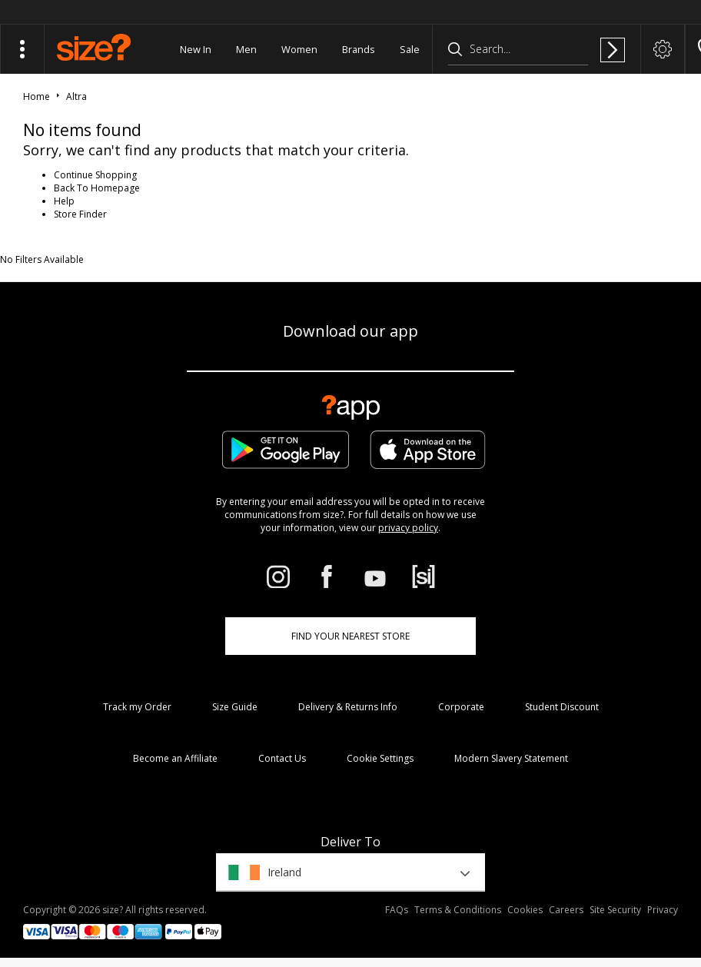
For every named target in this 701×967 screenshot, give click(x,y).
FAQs (396, 909)
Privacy (662, 909)
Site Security (615, 909)
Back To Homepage (97, 187)
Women (299, 49)
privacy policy (408, 527)
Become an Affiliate (175, 758)
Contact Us (282, 758)
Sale (410, 49)
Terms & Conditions (457, 909)
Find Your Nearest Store (350, 636)
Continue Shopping (95, 174)
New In (195, 49)
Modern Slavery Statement (511, 758)
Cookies (525, 909)
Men (246, 49)
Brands (358, 49)
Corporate (461, 706)
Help (64, 201)
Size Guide (234, 706)
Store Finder (80, 214)
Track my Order (137, 706)
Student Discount (562, 706)
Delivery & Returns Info (347, 706)
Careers (566, 909)
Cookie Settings (380, 758)
